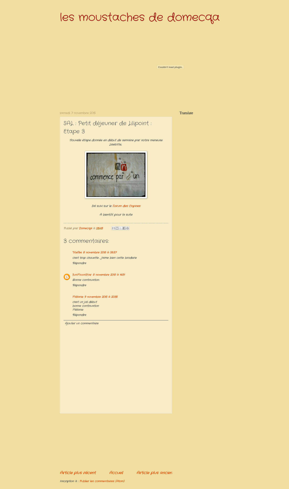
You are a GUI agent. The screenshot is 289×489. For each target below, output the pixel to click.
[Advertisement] (116, 442)
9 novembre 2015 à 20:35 (100, 297)
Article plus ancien (154, 473)
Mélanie (77, 297)
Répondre (79, 263)
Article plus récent (78, 473)
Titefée (77, 253)
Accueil (116, 473)
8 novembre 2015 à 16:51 (109, 275)
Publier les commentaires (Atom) (101, 481)
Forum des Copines (125, 206)
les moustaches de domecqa (140, 17)
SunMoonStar (82, 275)
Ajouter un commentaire (81, 323)
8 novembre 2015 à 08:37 (99, 253)
